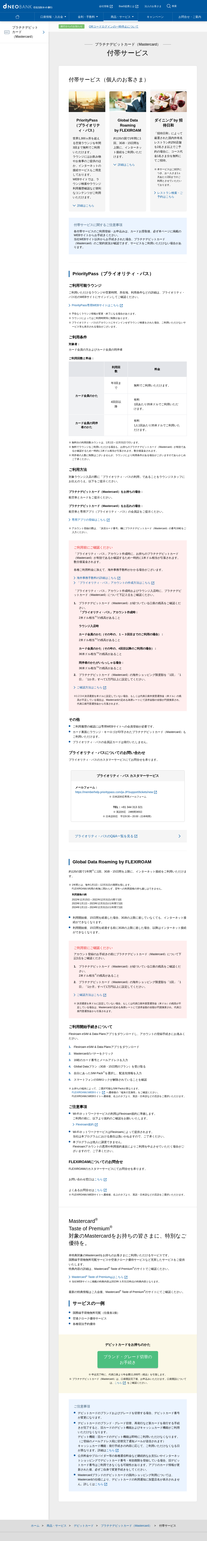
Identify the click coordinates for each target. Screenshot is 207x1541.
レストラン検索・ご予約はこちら (170, 194)
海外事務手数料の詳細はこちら (98, 578)
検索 (174, 6)
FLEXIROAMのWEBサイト (88, 1092)
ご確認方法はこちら (91, 687)
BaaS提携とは (128, 6)
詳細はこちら (85, 205)
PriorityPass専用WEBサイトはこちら (97, 305)
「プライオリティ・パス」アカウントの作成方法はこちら (115, 582)
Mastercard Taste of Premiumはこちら (99, 1277)
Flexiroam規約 (87, 1124)
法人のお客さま (153, 6)
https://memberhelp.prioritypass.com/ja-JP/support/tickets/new (116, 792)
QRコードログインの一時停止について (113, 26)
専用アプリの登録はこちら (91, 519)
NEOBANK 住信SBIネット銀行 (27, 6)
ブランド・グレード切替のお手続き (128, 1359)
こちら (100, 1179)
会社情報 (106, 6)
